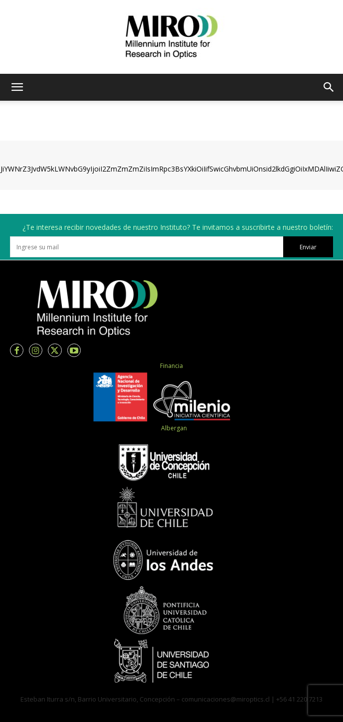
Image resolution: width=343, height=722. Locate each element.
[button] (17, 87)
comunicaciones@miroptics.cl (225, 699)
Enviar (308, 247)
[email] (146, 246)
